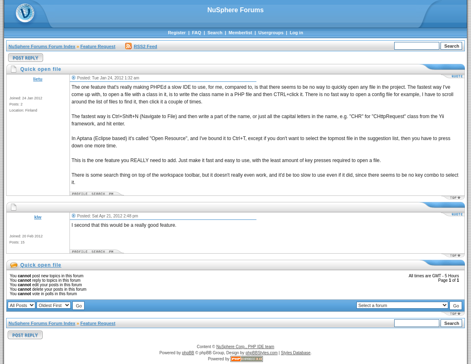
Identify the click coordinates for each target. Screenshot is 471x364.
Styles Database (295, 353)
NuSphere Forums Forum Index (42, 46)
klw (37, 217)
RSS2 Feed (141, 46)
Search (214, 32)
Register (177, 32)
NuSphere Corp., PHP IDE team (245, 346)
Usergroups (271, 32)
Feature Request (97, 46)
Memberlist (240, 32)
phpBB (188, 353)
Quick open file (40, 265)
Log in (296, 32)
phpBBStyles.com (261, 353)
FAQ (196, 32)
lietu (38, 79)
